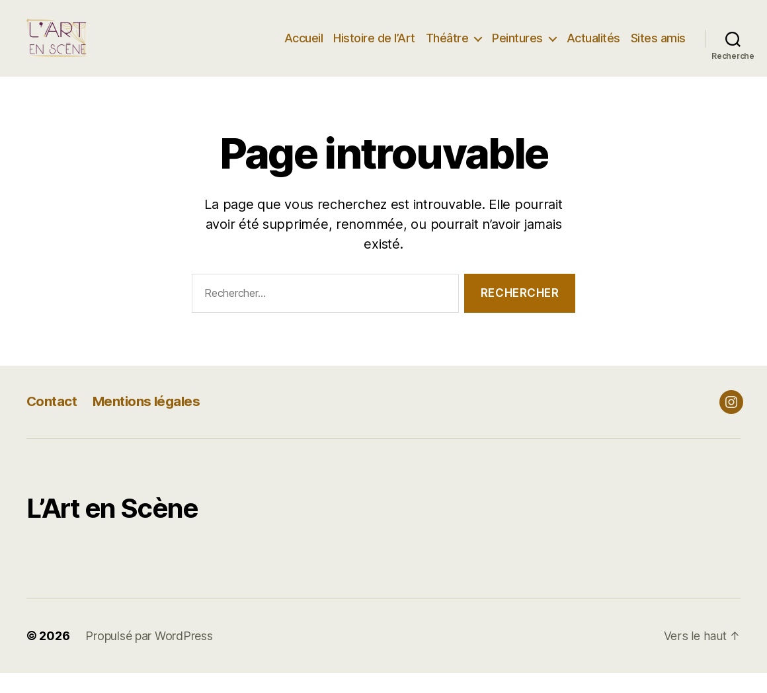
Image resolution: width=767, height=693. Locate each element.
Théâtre (447, 48)
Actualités (593, 48)
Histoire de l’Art (374, 48)
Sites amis (658, 48)
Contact (51, 421)
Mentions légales (148, 421)
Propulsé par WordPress (148, 656)
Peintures (517, 48)
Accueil (303, 48)
